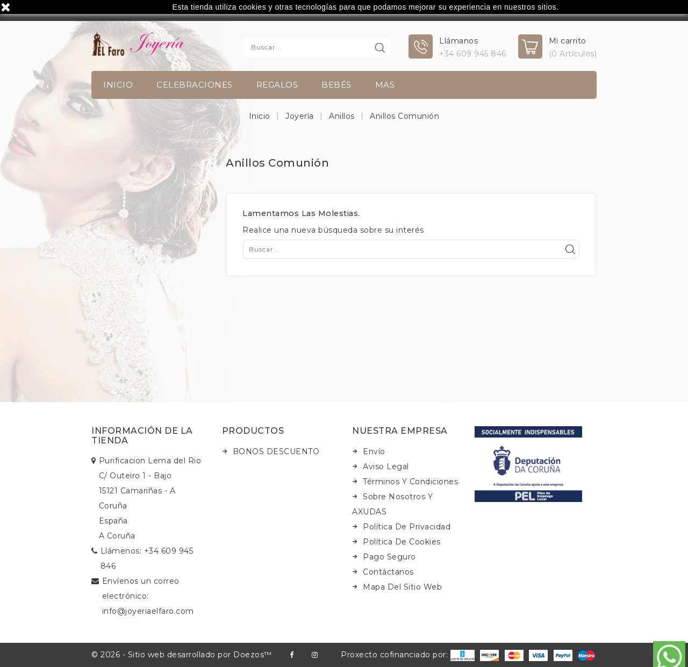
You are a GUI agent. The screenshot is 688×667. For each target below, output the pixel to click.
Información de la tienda (142, 436)
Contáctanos (388, 572)
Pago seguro (389, 557)
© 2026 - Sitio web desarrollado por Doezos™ (181, 654)
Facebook (291, 655)
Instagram (314, 655)
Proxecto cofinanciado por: (408, 654)
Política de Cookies (402, 542)
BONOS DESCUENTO (276, 451)
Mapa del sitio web (402, 587)
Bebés (336, 85)
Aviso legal (386, 466)
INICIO (118, 85)
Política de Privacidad (406, 527)
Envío (374, 451)
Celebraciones (194, 85)
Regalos (277, 85)
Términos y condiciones (410, 481)
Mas (385, 85)
